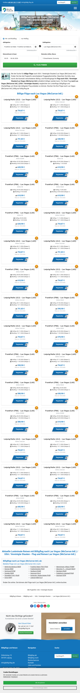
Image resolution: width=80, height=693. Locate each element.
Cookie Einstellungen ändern (40, 688)
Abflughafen (6, 42)
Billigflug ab (32, 655)
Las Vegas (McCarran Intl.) (50, 25)
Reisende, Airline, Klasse (48, 54)
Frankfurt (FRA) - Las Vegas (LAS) (60, 128)
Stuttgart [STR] (61, 575)
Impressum (32, 668)
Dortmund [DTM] (10, 571)
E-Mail (45, 606)
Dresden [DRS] (9, 573)
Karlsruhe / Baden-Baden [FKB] (40, 575)
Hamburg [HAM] (35, 571)
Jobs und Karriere (34, 665)
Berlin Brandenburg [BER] (13, 567)
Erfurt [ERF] (8, 577)
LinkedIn (41, 606)
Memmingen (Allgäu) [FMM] (65, 567)
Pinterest (38, 606)
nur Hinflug (24, 38)
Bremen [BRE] (9, 569)
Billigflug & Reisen (34, 23)
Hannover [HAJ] (35, 573)
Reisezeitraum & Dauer (10, 54)
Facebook (31, 606)
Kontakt (31, 663)
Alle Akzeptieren (40, 682)
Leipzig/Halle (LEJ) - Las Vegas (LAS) (20, 100)
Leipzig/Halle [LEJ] (36, 577)
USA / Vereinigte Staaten (31, 25)
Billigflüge (63, 84)
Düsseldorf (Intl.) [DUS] (12, 575)
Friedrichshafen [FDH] (37, 569)
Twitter (35, 606)
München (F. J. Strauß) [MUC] (65, 569)
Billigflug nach (46, 23)
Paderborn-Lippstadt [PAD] (65, 573)
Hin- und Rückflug (11, 38)
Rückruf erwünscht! (25, 632)
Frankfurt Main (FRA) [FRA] (39, 567)
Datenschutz (6, 677)
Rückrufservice (33, 660)
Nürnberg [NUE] (61, 571)
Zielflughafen (46, 42)
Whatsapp (48, 606)
